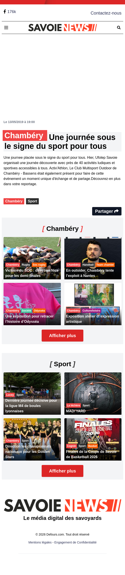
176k (11, 11)
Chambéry (13, 201)
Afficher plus (62, 335)
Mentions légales (40, 542)
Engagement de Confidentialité (75, 542)
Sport (32, 201)
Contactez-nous (106, 13)
